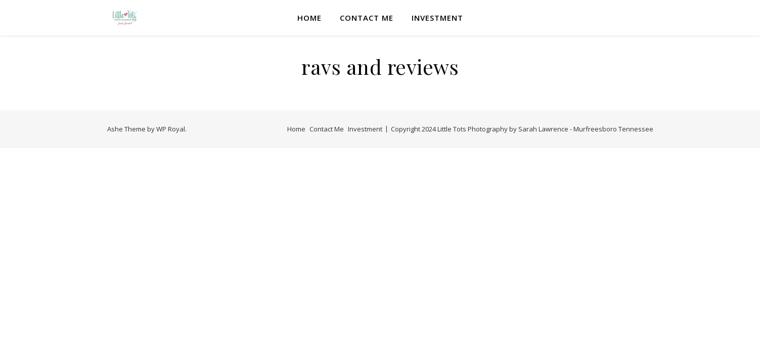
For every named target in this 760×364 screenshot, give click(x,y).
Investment (437, 18)
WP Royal (170, 128)
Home (309, 18)
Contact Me (366, 18)
